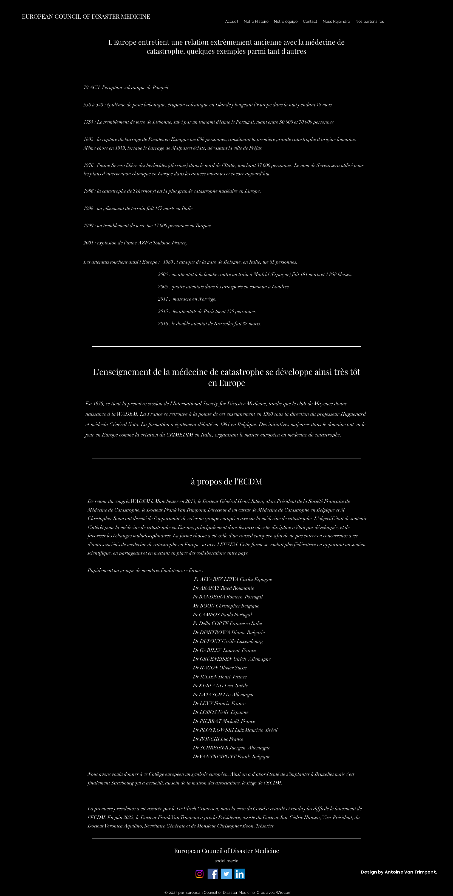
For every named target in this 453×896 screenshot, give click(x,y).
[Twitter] (226, 874)
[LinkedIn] (239, 874)
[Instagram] (199, 874)
